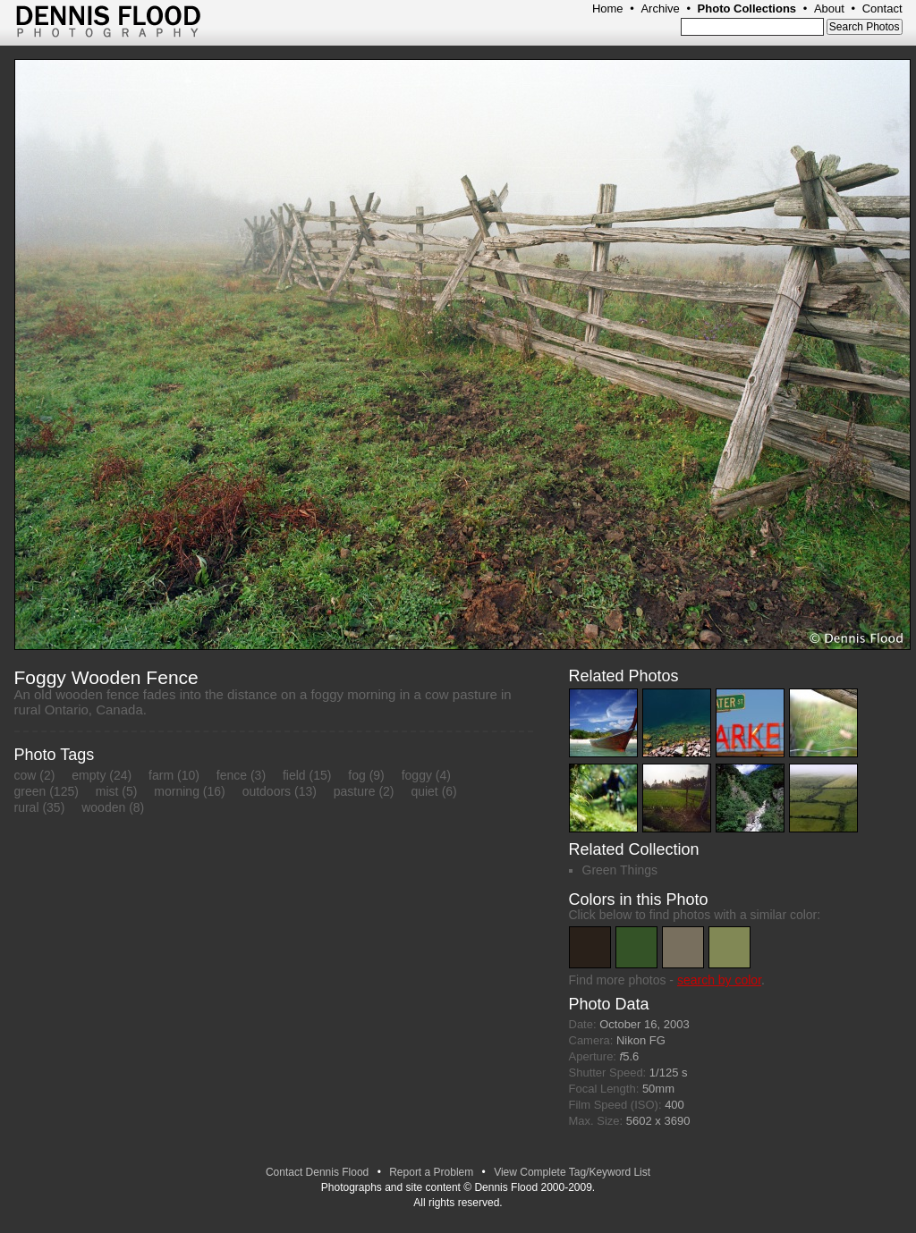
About (829, 8)
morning (176, 791)
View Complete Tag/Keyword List (572, 1172)
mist (107, 791)
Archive (659, 8)
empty (89, 775)
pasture (355, 791)
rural (26, 807)
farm (161, 775)
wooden (103, 807)
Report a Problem (431, 1172)
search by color (719, 980)
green (30, 791)
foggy (417, 775)
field (294, 775)
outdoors (266, 791)
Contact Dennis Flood (317, 1172)
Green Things (620, 870)
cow (25, 775)
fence (231, 775)
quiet (424, 791)
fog (356, 775)
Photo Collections (747, 8)
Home (607, 8)
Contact (882, 8)
